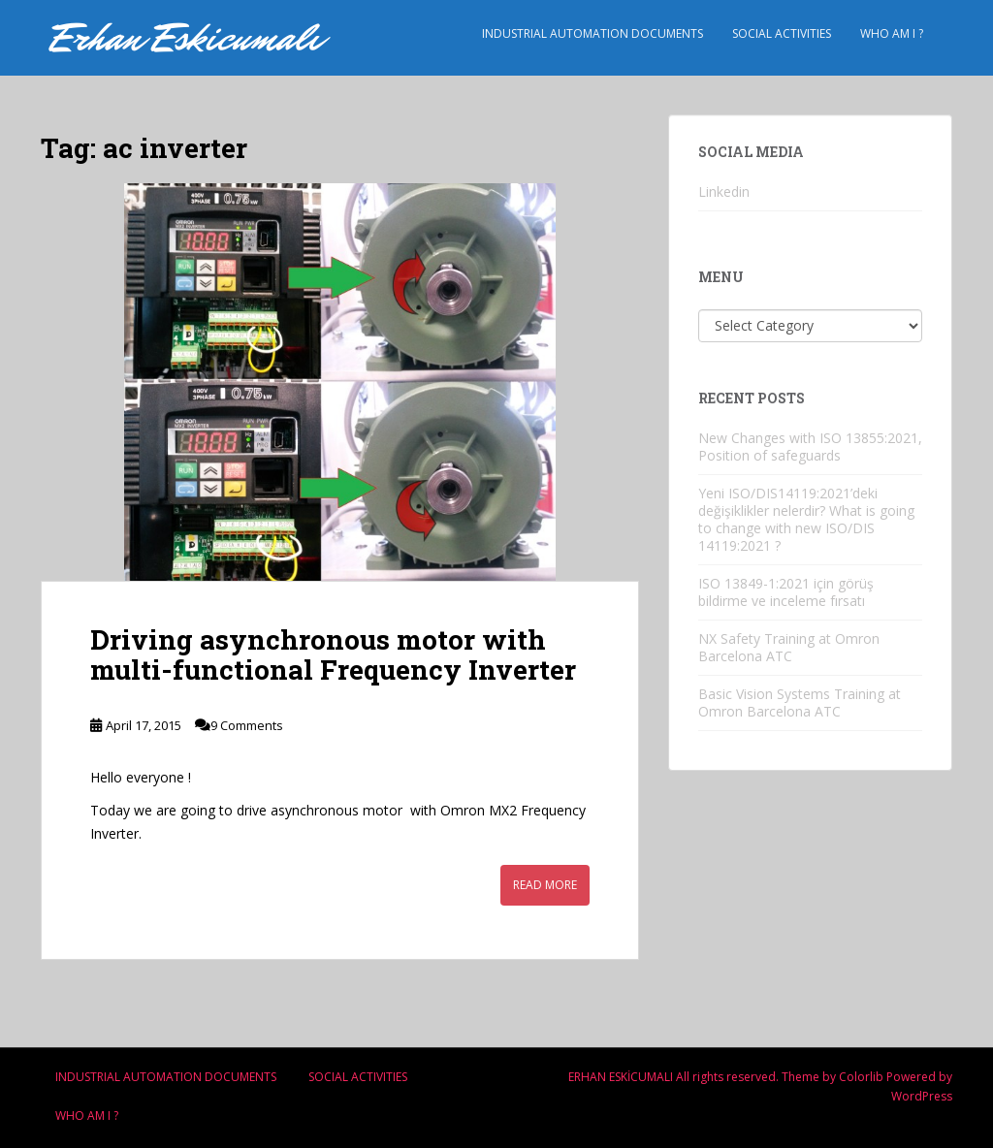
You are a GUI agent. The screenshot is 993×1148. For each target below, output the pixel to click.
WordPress (921, 1096)
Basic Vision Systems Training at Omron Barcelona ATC (799, 702)
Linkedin (724, 191)
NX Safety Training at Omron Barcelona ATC (789, 647)
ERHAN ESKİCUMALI (620, 1076)
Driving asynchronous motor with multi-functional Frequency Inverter (333, 654)
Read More (545, 885)
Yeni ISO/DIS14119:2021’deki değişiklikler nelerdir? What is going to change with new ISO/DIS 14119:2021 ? (806, 519)
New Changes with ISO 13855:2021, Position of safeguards (810, 446)
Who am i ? (891, 33)
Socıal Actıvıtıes (781, 33)
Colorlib (861, 1076)
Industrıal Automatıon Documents (592, 33)
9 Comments (246, 725)
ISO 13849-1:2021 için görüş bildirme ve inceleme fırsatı (786, 592)
